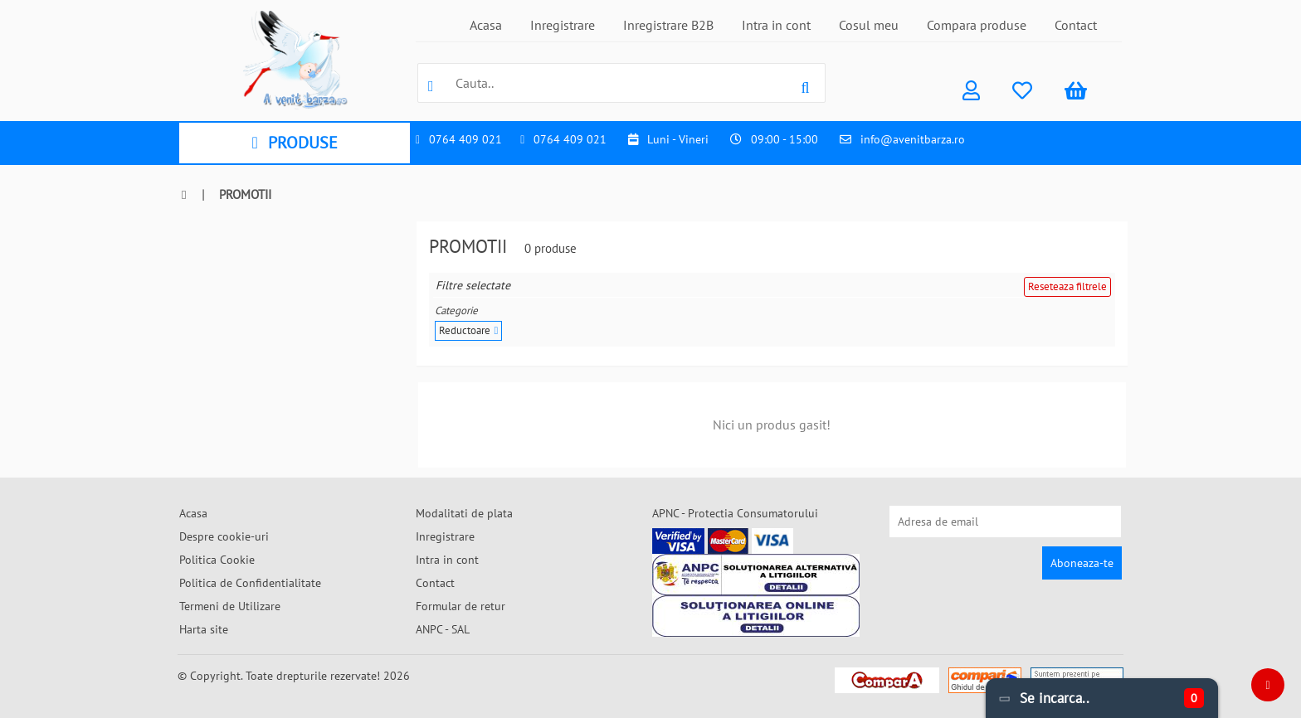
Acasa (486, 25)
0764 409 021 (465, 139)
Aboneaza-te (1081, 562)
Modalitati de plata (464, 513)
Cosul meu (869, 25)
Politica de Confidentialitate (250, 582)
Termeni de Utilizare (229, 606)
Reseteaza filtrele (1067, 286)
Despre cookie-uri (224, 536)
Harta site (203, 629)
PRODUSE (294, 142)
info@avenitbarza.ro (912, 139)
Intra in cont (776, 25)
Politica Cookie (217, 559)
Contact (1076, 25)
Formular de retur (460, 606)
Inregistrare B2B (668, 25)
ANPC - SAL (443, 629)
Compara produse (976, 25)
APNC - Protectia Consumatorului (735, 513)
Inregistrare (562, 25)
